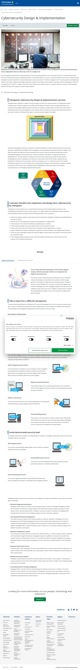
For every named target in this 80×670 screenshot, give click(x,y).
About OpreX (50, 629)
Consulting (27, 629)
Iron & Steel (6, 644)
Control (26, 625)
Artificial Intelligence (49, 641)
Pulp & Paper (6, 642)
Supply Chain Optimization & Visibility (17, 643)
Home (5, 9)
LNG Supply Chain (7, 628)
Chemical (5, 630)
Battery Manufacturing (6, 650)
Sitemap (21, 667)
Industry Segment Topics (51, 626)
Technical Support (62, 620)
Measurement (28, 627)
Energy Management (17, 658)
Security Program (58, 9)
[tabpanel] (40, 49)
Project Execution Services (29, 632)
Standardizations (51, 652)
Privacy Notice (14, 667)
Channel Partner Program (61, 640)
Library (38, 617)
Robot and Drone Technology (51, 645)
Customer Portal (61, 630)
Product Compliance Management (61, 644)
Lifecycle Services (29, 634)
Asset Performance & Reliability (17, 630)
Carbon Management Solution (17, 654)
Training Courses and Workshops (29, 645)
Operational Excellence (17, 634)
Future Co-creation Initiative (51, 655)
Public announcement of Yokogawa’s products (29, 641)
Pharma (5, 655)
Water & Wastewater (6, 647)
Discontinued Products (28, 649)
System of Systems (49, 632)
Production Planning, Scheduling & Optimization (17, 648)
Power (4, 632)
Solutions (17, 617)
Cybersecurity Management (45, 9)
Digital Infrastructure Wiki (51, 658)
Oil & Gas (5, 622)
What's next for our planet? (50, 623)
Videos (37, 626)
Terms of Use (5, 667)
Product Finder (61, 628)
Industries (6, 617)
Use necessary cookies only (40, 350)
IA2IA (48, 635)
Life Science (27, 636)
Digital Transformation (50, 638)
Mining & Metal (6, 638)
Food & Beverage (7, 640)
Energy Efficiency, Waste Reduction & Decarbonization (18, 638)
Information (24, 9)
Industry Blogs (61, 637)
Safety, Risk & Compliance (17, 626)
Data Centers (6, 620)
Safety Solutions (32, 9)
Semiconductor (6, 657)
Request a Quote (73, 25)
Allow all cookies (63, 350)
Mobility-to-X (6, 653)
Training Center (61, 626)
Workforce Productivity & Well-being (17, 622)
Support (60, 617)
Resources (38, 624)
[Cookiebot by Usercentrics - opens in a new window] (67, 318)
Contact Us (40, 599)
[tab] (8, 260)
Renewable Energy (6, 635)
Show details (67, 345)
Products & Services (14, 9)
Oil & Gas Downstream (6, 625)
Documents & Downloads (39, 621)
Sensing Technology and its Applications (50, 649)
